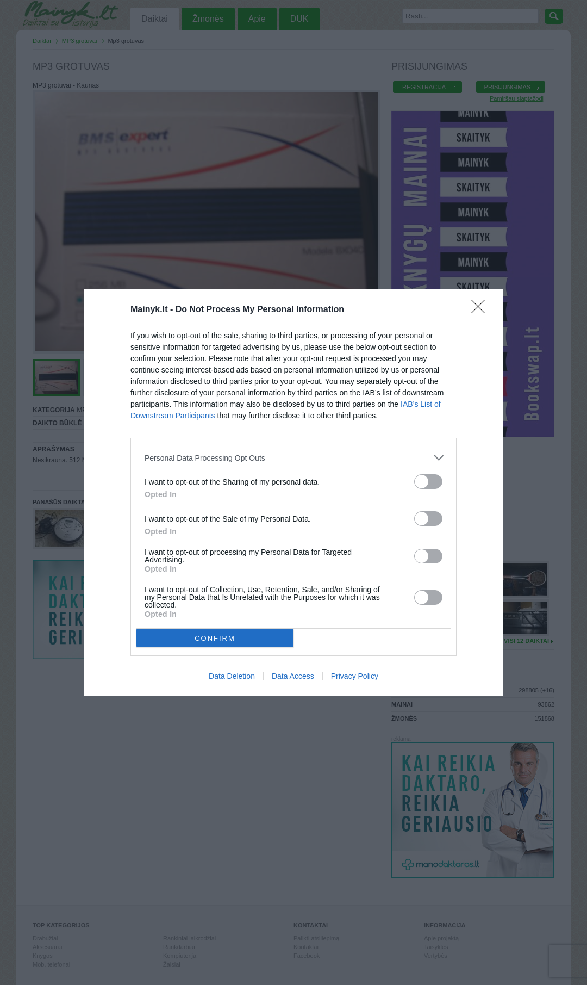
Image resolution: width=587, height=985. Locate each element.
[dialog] (293, 492)
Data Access (293, 676)
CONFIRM (215, 638)
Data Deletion (232, 676)
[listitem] (293, 457)
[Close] (481, 310)
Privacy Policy (354, 676)
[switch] (428, 481)
